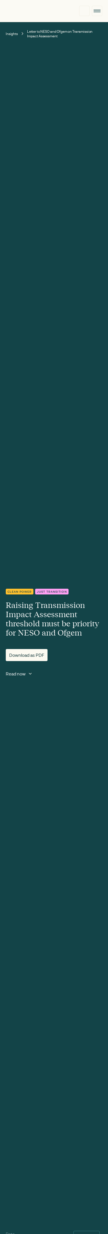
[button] (97, 11)
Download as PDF (26, 655)
